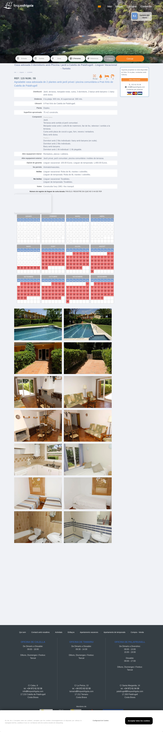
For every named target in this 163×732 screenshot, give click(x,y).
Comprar (132, 6)
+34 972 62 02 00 (83, 688)
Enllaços (71, 632)
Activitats (58, 632)
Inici (109, 6)
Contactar (146, 6)
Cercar (130, 59)
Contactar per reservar (134, 89)
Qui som (22, 632)
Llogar (119, 6)
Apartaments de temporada (114, 632)
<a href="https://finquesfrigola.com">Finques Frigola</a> (65, 582)
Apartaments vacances (89, 632)
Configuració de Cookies (101, 720)
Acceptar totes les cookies (139, 721)
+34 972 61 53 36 (34, 688)
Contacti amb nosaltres (40, 632)
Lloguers (21, 72)
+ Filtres (109, 59)
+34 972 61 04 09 (131, 688)
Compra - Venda (137, 632)
